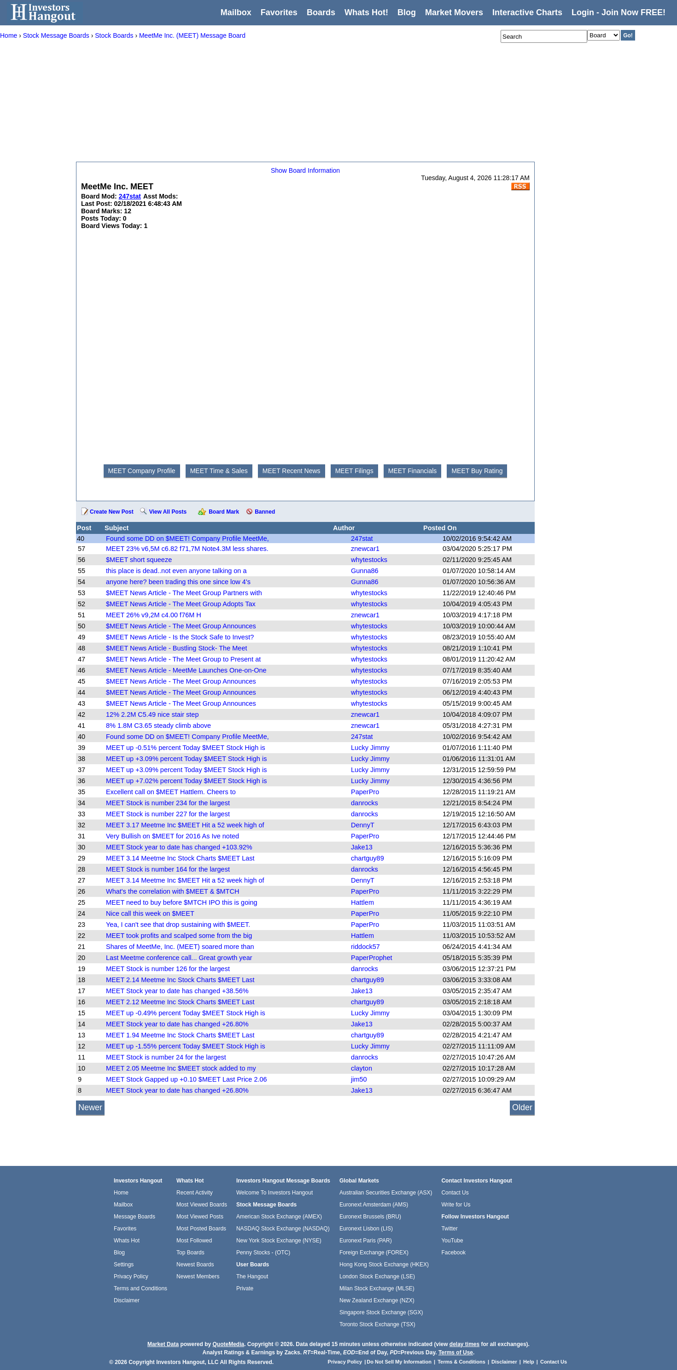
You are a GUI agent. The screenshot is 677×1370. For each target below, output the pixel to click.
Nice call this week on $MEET (150, 913)
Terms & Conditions (461, 1361)
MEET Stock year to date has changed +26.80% (177, 1024)
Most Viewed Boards (201, 1204)
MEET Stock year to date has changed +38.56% (177, 991)
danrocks (364, 803)
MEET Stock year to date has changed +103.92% (179, 847)
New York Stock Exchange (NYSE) (278, 1240)
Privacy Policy (131, 1276)
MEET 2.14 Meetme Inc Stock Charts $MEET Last (180, 980)
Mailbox (236, 12)
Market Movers (454, 12)
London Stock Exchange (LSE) (377, 1276)
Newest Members (197, 1276)
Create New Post (112, 512)
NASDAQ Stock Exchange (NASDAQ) (283, 1228)
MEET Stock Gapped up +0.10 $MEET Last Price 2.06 (186, 1079)
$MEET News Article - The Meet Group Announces (181, 626)
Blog (119, 1252)
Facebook (453, 1252)
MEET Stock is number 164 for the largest (168, 869)
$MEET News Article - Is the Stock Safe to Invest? (180, 637)
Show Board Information (305, 170)
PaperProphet (371, 957)
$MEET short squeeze (139, 559)
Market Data (163, 1344)
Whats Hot (127, 1240)
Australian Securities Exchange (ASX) (385, 1192)
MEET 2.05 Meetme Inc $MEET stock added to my (181, 1068)
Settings (124, 1264)
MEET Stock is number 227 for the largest (168, 814)
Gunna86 (365, 570)
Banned (265, 512)
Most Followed (194, 1240)
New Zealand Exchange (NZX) (376, 1300)
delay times (464, 1344)
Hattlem (362, 902)
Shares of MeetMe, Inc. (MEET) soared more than (180, 946)
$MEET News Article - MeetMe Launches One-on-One (186, 670)
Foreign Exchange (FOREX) (374, 1252)
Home (121, 1192)
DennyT (362, 825)
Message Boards (134, 1216)
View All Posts (168, 512)
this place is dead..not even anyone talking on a (176, 570)
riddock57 (365, 946)
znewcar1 (365, 548)
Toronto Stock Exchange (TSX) (377, 1324)
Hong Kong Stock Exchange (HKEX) (384, 1264)
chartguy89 (367, 858)
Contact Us (454, 1192)
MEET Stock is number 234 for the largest (168, 803)
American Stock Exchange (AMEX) (279, 1216)
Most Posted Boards (201, 1228)
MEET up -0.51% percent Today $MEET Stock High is (185, 747)
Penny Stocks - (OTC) (263, 1252)
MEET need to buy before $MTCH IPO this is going (181, 902)
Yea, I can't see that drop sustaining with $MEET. (178, 924)
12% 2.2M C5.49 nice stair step (152, 714)
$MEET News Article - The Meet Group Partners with (184, 593)
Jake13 (362, 847)
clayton (361, 1068)
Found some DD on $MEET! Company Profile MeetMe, (187, 538)
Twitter (449, 1228)
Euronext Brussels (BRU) (370, 1216)
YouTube (452, 1240)
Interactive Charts (527, 12)
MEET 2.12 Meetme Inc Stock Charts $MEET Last (180, 1002)
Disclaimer (127, 1300)
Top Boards (190, 1252)
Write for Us (455, 1204)
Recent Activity (194, 1192)
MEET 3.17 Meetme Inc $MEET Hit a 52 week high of (185, 825)
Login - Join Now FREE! (618, 12)
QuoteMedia (228, 1344)
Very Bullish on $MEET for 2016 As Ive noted (172, 836)
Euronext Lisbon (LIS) (366, 1228)
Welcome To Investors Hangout (274, 1192)
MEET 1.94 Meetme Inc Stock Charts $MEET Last (180, 1035)
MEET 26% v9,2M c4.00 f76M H (153, 615)
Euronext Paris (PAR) (365, 1240)
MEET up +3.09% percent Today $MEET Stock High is (186, 758)
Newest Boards (195, 1264)
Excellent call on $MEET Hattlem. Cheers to (171, 792)
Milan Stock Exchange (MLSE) (376, 1288)
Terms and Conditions (140, 1288)
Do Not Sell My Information (400, 1361)
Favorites (279, 12)
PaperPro (365, 792)
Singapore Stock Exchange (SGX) (381, 1312)
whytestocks (369, 559)
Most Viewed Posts (199, 1216)
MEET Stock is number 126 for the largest (168, 968)
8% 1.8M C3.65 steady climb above (158, 725)
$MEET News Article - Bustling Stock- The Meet (176, 648)
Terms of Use (455, 1352)
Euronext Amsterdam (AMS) (373, 1204)
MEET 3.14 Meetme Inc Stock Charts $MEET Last (180, 858)
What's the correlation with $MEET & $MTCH (172, 891)
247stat (362, 538)
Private (244, 1288)
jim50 (359, 1079)
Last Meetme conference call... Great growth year (179, 957)
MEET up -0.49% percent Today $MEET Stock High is (185, 1013)
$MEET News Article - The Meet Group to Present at (183, 659)
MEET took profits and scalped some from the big (179, 935)
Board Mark (224, 512)
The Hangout (252, 1276)
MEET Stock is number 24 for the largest (166, 1057)
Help (528, 1361)
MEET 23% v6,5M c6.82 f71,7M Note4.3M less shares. (187, 548)
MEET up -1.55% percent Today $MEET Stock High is (185, 1046)
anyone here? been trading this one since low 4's (178, 581)
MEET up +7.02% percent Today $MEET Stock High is (186, 781)
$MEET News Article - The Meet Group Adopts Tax (181, 604)
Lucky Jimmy (370, 747)
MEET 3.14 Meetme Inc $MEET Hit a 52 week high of (185, 880)
